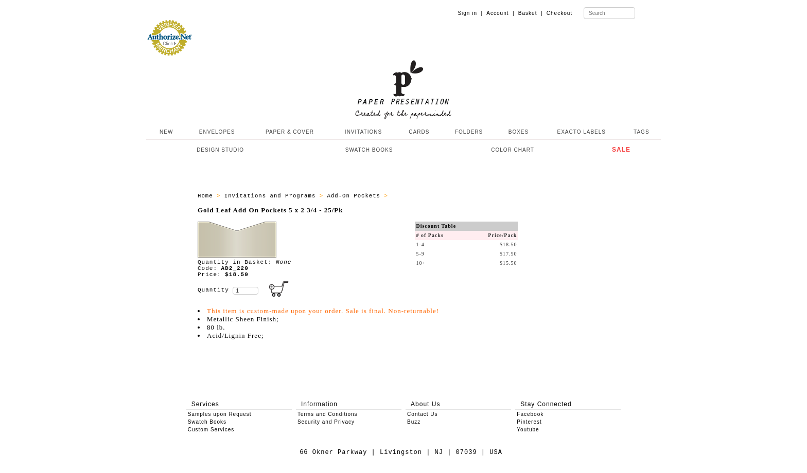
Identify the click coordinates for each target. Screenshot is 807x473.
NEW (165, 132)
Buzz (413, 422)
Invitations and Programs (272, 196)
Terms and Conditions (327, 414)
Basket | (530, 13)
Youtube (528, 429)
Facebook (530, 414)
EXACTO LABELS (581, 132)
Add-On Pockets (355, 196)
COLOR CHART (512, 150)
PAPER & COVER (290, 132)
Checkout (559, 13)
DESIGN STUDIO (220, 150)
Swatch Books (207, 422)
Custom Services (211, 429)
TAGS (641, 132)
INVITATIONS (363, 132)
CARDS (419, 132)
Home (207, 196)
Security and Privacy (326, 422)
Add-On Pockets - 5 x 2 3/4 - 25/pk (456, 196)
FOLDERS (469, 132)
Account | (500, 13)
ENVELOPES (217, 132)
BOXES (518, 132)
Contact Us (422, 414)
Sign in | (470, 13)
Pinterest (529, 422)
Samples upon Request (220, 414)
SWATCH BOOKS (369, 150)
